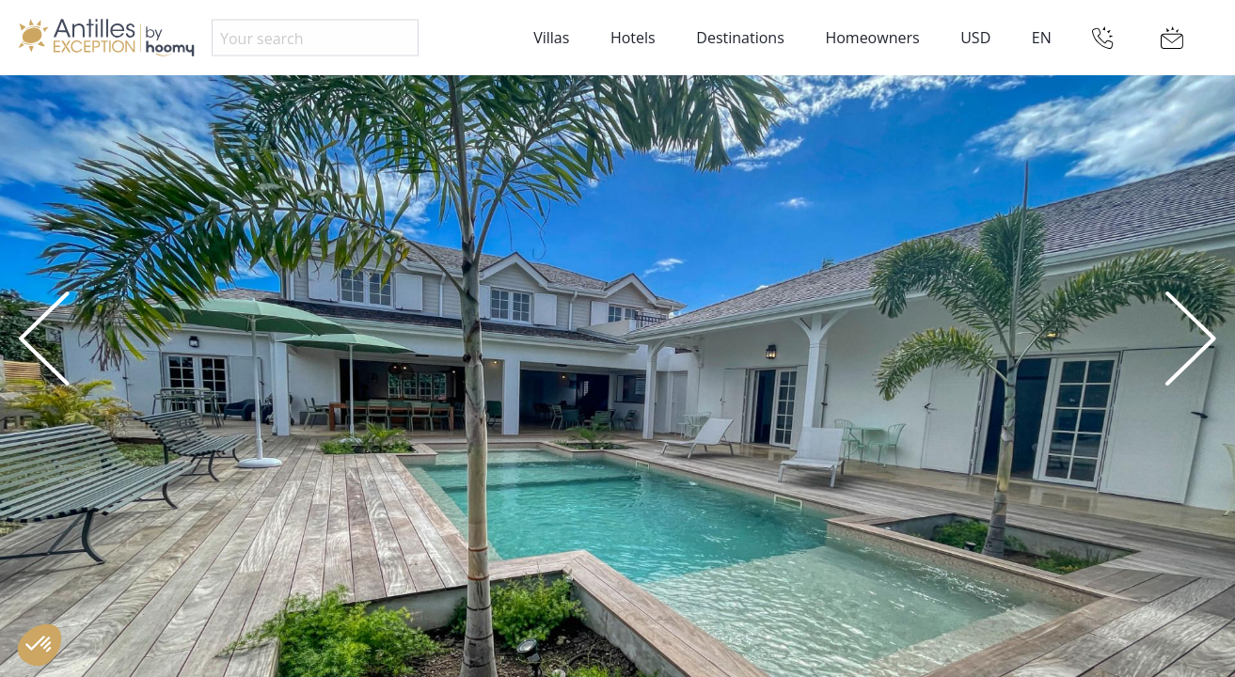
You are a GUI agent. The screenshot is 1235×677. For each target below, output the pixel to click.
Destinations (740, 37)
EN (1042, 37)
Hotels (633, 37)
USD (975, 37)
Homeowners (872, 37)
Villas (551, 37)
